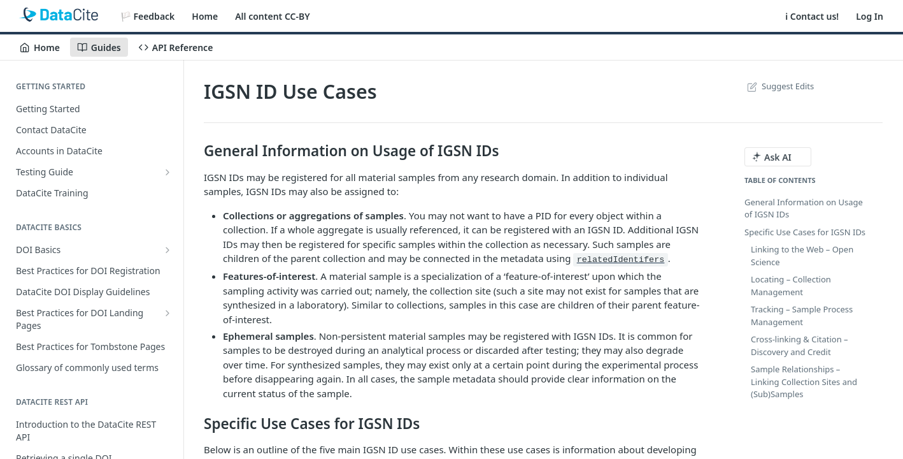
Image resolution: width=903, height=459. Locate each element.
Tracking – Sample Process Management (802, 315)
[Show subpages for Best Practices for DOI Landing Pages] (167, 313)
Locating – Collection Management (791, 285)
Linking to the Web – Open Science (802, 256)
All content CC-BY (272, 16)
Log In (869, 16)
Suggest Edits (779, 86)
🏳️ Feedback (147, 16)
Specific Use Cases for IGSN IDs (804, 232)
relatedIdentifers (621, 260)
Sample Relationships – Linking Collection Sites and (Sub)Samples (804, 381)
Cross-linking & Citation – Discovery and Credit (799, 345)
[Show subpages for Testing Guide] (167, 172)
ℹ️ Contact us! (812, 16)
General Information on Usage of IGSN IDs (803, 208)
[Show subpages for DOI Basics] (167, 250)
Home (205, 16)
